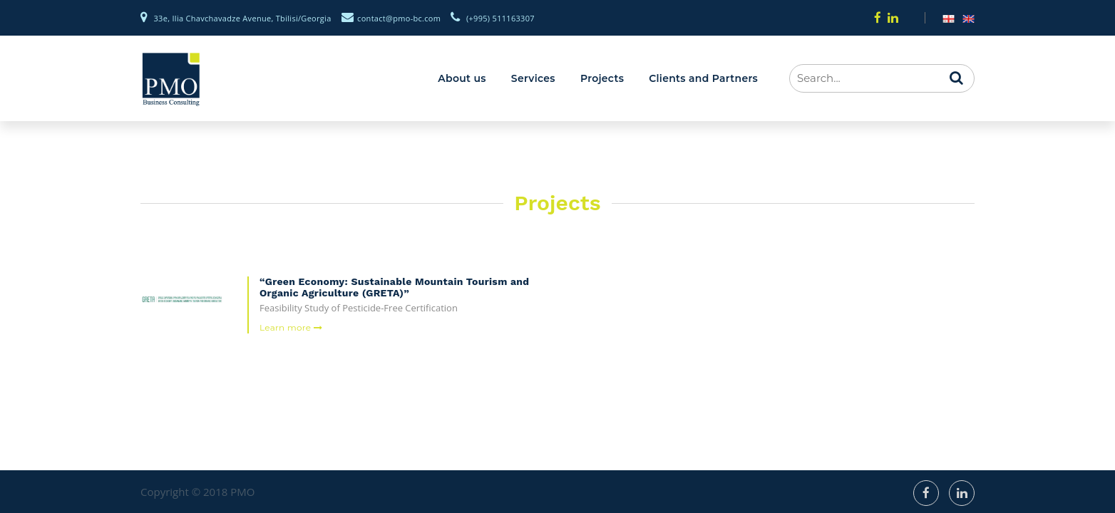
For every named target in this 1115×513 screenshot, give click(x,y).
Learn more (291, 327)
